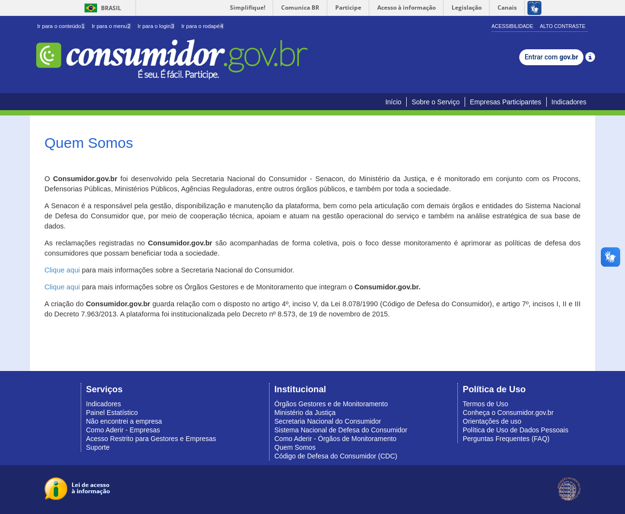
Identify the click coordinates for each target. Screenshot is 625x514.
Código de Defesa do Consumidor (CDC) (335, 456)
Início (393, 102)
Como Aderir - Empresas (123, 430)
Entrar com (551, 57)
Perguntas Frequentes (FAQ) (506, 439)
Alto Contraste (562, 26)
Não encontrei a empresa (124, 421)
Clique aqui (62, 270)
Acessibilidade (512, 26)
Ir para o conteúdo (61, 26)
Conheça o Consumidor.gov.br (508, 412)
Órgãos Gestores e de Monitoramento (331, 404)
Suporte (98, 447)
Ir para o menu (111, 26)
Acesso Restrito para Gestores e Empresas (151, 439)
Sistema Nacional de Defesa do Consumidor (340, 430)
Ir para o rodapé (202, 26)
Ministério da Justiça (305, 412)
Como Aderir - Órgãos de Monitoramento (335, 439)
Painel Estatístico (112, 412)
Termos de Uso (485, 404)
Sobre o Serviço (436, 102)
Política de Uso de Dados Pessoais (515, 430)
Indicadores (569, 102)
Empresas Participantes (505, 102)
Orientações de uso (492, 421)
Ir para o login (156, 26)
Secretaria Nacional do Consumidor (327, 421)
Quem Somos (295, 447)
